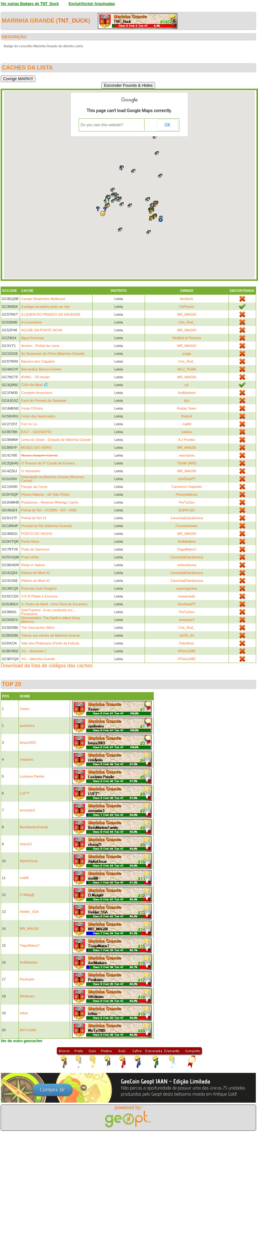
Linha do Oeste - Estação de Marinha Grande (56, 440)
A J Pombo (186, 440)
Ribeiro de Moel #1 (35, 573)
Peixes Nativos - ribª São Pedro (45, 494)
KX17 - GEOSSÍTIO (36, 432)
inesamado (186, 596)
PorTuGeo (187, 502)
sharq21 (26, 844)
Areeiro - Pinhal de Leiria (40, 346)
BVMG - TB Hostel (35, 377)
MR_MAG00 (186, 314)
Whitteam (27, 996)
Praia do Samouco (35, 549)
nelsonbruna (186, 565)
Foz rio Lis (29, 424)
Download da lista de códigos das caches (47, 665)
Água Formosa (32, 338)
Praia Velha (30, 557)
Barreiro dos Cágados (38, 361)
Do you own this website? (102, 125)
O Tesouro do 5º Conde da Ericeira (47, 463)
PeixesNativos (187, 494)
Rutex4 (186, 416)
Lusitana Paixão (32, 776)
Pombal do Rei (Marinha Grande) (46, 526)
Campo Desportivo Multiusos (43, 299)
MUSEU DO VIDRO (36, 447)
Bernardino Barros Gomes (41, 369)
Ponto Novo (30, 541)
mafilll (186, 424)
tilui (187, 400)
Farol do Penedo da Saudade (43, 400)
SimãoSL (187, 299)
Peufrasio (27, 979)
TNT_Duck (73, 21)
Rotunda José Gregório (39, 588)
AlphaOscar (29, 861)
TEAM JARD (186, 463)
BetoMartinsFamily (34, 827)
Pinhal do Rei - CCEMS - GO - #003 (48, 510)
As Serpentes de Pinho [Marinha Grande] (52, 353)
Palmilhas (186, 643)
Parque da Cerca (34, 487)
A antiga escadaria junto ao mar (45, 306)
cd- (186, 385)
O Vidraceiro (30, 471)
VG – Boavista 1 (33, 651)
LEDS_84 (186, 635)
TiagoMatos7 (186, 549)
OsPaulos (186, 306)
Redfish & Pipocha (187, 338)
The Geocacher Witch (37, 627)
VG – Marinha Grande (38, 659)
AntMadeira (187, 393)
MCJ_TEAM (186, 369)
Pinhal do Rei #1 (33, 518)
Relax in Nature (33, 565)
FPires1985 (187, 651)
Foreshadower (187, 526)
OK (167, 124)
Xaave (25, 709)
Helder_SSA (29, 911)
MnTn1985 (28, 1030)
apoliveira (27, 725)
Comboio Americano (36, 393)
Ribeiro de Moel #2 (35, 580)
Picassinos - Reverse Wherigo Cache (49, 502)
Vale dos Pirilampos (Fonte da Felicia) (50, 643)
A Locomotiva (31, 322)
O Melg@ (27, 895)
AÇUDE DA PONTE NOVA (41, 330)
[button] (102, 213)
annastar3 (186, 620)
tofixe (24, 1013)
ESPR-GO (187, 510)
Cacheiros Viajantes (186, 487)
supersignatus (187, 588)
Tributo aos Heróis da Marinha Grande (50, 635)
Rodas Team (186, 408)
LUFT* (25, 793)
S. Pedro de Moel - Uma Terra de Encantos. (54, 604)
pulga (186, 353)
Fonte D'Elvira (32, 408)
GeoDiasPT (187, 479)
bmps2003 (28, 742)
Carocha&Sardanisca (186, 518)
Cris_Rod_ (187, 322)
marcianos (187, 455)
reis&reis (26, 759)
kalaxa (187, 432)
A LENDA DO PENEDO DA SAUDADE (50, 314)
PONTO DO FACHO (36, 534)
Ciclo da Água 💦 (34, 384)
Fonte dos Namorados (38, 416)
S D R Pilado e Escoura (39, 596)
